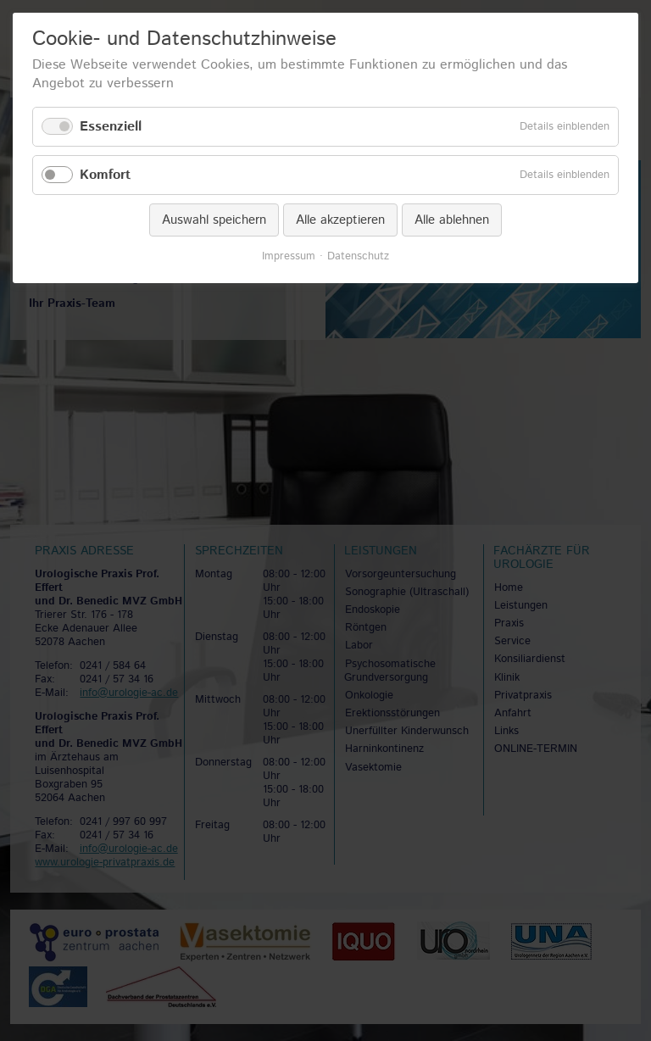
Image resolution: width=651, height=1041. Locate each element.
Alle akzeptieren (340, 220)
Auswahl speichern (214, 220)
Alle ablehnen (452, 220)
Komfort (105, 175)
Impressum (288, 257)
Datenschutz (358, 257)
